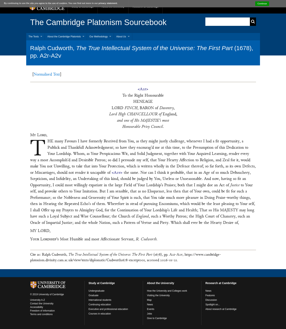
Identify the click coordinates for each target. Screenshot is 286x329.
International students (100, 300)
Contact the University (41, 303)
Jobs (149, 313)
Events (150, 309)
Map (149, 300)
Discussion (211, 300)
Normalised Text (47, 75)
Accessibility (36, 307)
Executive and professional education (108, 309)
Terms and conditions (41, 314)
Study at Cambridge (102, 283)
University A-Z (37, 300)
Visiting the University (158, 295)
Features (210, 295)
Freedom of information (42, 310)
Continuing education (100, 304)
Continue (262, 3)
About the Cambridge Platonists (64, 36)
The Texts (34, 36)
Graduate (94, 295)
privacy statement (108, 3)
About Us (121, 36)
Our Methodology (98, 36)
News (150, 304)
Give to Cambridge (157, 318)
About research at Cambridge (221, 309)
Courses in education (100, 313)
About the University (160, 283)
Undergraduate (96, 290)
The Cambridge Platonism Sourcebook (98, 22)
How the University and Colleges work (167, 290)
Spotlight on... (212, 304)
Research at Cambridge (220, 283)
